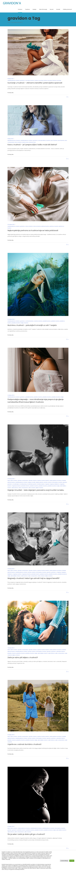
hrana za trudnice (37, 226)
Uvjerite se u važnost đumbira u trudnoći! (24, 744)
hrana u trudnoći (29, 226)
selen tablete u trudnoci (16, 575)
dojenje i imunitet (31, 482)
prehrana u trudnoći (54, 226)
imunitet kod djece (40, 484)
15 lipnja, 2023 (10, 78)
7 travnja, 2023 (11, 647)
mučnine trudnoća (29, 321)
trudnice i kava (25, 142)
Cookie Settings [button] (64, 860)
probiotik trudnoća (47, 321)
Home (9, 22)
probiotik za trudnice (47, 397)
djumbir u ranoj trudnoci (23, 480)
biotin (9, 480)
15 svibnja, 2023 (11, 319)
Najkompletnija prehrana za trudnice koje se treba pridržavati (33, 230)
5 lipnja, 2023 (10, 138)
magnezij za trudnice (16, 485)
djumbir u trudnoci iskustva (43, 480)
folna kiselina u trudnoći (57, 482)
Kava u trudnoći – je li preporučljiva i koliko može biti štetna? (32, 144)
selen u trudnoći (32, 487)
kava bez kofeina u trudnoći (44, 140)
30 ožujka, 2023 (11, 734)
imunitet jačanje (23, 484)
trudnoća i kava (32, 142)
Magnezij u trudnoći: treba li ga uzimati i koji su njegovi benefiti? (33, 578)
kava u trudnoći (18, 142)
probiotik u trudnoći (55, 321)
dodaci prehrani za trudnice (56, 480)
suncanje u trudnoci (29, 80)
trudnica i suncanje (39, 80)
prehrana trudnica (45, 226)
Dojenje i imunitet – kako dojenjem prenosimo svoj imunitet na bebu (36, 490)
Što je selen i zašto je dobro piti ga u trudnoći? (26, 834)
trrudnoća (26, 322)
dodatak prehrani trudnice (36, 828)
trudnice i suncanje (48, 80)
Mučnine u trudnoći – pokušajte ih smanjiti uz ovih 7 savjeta (32, 325)
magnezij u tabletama (54, 484)
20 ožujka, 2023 (11, 826)
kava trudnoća (61, 140)
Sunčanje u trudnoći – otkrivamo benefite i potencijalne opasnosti (35, 83)
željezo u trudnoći (39, 487)
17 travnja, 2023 (11, 568)
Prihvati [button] (71, 860)
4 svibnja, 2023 (11, 395)
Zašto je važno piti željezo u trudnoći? (23, 657)
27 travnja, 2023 (11, 478)
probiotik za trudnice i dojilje (17, 322)
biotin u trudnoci (13, 480)
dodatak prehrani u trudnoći (14, 80)
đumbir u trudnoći (48, 482)
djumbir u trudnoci (33, 480)
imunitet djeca (16, 484)
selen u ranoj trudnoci (23, 487)
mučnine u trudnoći (38, 321)
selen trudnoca (15, 487)
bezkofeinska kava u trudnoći (14, 140)
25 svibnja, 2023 (11, 224)
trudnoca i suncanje (56, 80)
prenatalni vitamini (25, 485)
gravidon (65, 482)
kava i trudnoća (54, 140)
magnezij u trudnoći (17, 574)
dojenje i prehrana (39, 482)
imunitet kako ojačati (31, 484)
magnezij (47, 484)
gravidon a (22, 80)
